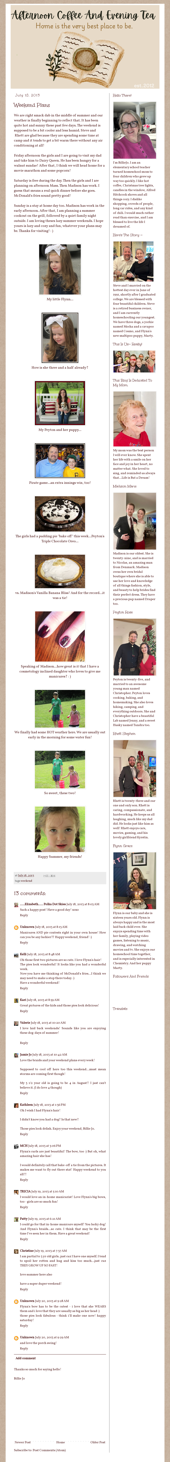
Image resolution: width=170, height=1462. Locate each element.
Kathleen (26, 1105)
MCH (23, 1146)
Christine (27, 1251)
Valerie (25, 1023)
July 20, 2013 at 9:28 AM (52, 1301)
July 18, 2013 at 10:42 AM (49, 1054)
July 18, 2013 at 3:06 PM (44, 1146)
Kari (23, 1000)
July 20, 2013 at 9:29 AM (52, 1337)
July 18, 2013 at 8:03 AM (82, 904)
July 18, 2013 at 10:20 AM (48, 1023)
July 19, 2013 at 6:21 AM (44, 1219)
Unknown (27, 927)
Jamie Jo (26, 1054)
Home (60, 1442)
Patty (23, 1219)
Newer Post (23, 1442)
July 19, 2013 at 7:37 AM (50, 1251)
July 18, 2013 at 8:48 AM (43, 954)
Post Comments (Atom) (49, 1450)
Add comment (26, 1358)
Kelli (23, 954)
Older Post (97, 1442)
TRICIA (25, 1191)
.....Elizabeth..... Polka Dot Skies (43, 904)
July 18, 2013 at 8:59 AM (43, 1000)
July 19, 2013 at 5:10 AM (47, 1191)
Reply (24, 915)
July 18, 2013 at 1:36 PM (50, 1105)
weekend (26, 881)
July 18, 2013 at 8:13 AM (51, 927)
